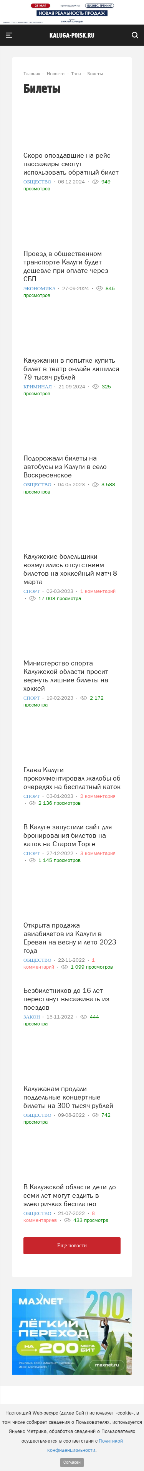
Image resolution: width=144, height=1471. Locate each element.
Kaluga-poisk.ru (72, 36)
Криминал (38, 387)
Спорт (32, 591)
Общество (38, 182)
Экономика (40, 288)
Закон (32, 1017)
